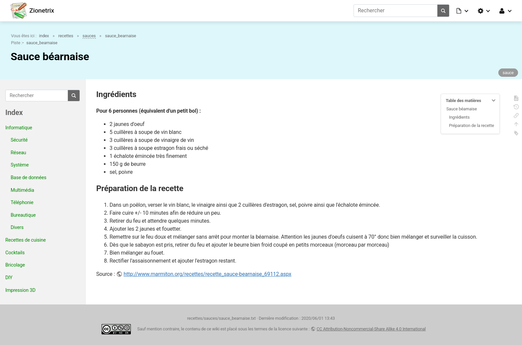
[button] (463, 11)
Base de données (28, 177)
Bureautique (23, 215)
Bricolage (15, 265)
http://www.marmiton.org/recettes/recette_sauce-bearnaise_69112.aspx (207, 274)
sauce (508, 72)
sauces (89, 35)
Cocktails (15, 253)
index (44, 35)
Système (20, 165)
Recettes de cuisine (25, 240)
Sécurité (19, 140)
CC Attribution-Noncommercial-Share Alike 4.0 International (371, 328)
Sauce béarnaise (461, 108)
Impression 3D (20, 290)
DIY (8, 278)
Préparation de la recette (471, 125)
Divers (17, 227)
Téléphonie (22, 202)
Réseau (18, 153)
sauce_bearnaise (120, 35)
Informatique (18, 128)
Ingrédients (459, 117)
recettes (65, 35)
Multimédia (22, 190)
